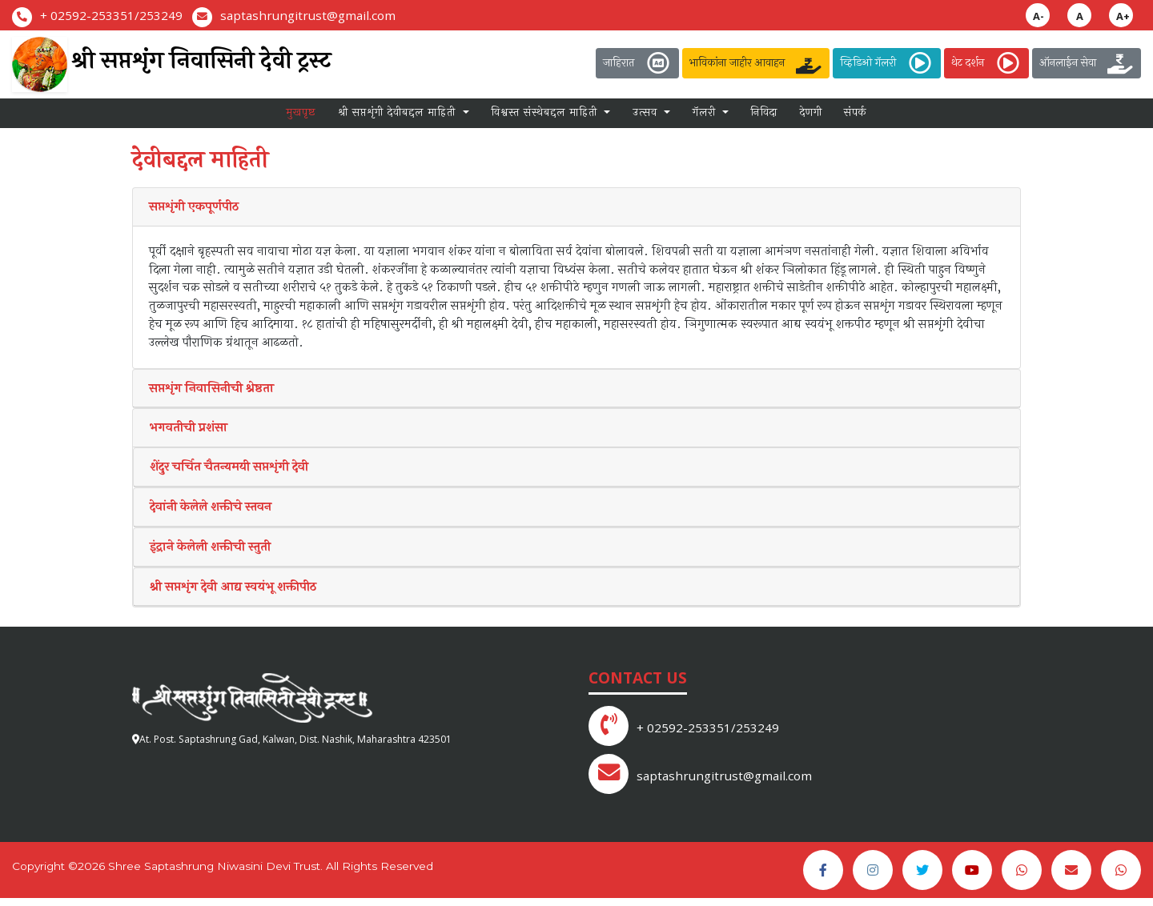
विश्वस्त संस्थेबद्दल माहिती (546, 118)
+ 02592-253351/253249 (111, 15)
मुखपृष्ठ (301, 118)
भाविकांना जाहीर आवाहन (755, 63)
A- (1038, 16)
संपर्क (855, 118)
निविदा (763, 118)
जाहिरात (637, 63)
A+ (1123, 16)
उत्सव (647, 118)
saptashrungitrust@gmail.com (308, 15)
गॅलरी (706, 118)
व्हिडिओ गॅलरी (887, 63)
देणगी (811, 118)
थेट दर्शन (986, 63)
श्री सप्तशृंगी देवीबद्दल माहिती (399, 118)
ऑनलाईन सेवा (1086, 63)
